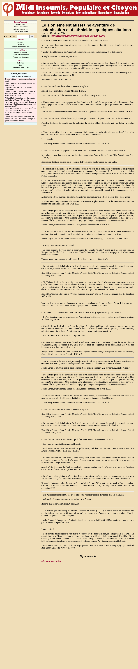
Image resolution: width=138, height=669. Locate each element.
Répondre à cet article (51, 561)
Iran (20, 65)
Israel (20, 60)
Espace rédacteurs (21, 31)
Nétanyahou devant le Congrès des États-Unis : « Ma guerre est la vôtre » (20, 109)
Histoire (21, 44)
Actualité (20, 42)
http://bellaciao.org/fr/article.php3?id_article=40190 (78, 35)
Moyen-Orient (20, 50)
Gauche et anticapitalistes (20, 47)
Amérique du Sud (20, 53)
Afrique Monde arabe (21, 57)
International (20, 40)
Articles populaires (21, 27)
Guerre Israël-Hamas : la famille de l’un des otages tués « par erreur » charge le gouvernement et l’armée (20, 119)
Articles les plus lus (20, 29)
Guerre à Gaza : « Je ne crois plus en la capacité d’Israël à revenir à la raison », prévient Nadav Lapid (20, 94)
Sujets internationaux (21, 55)
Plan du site (20, 25)
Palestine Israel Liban (21, 67)
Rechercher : (10, 36)
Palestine (20, 63)
